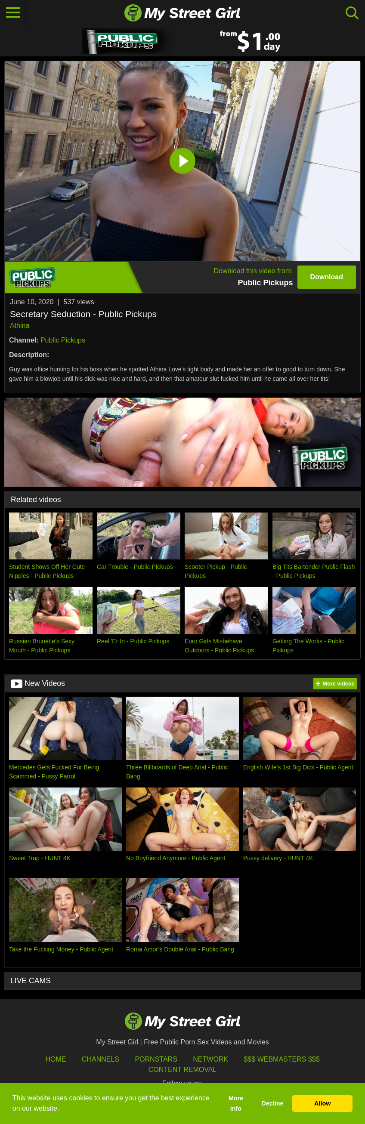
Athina (19, 325)
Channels (100, 1059)
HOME (55, 1059)
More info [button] (236, 1103)
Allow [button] (322, 1103)
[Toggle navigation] (13, 13)
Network (210, 1059)
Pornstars (156, 1059)
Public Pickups (62, 340)
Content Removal (182, 1069)
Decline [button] (272, 1103)
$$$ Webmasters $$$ (282, 1059)
